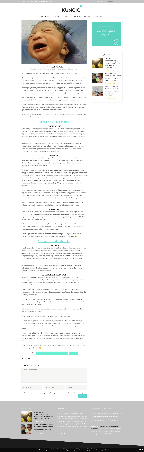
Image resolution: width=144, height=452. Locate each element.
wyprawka (73, 353)
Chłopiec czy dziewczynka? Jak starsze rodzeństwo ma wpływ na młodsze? (112, 63)
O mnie (36, 1)
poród (46, 353)
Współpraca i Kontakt (46, 1)
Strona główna (28, 1)
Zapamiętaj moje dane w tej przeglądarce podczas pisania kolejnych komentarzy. (53, 393)
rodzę (65, 353)
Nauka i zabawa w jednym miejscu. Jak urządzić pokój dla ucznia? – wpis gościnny (112, 91)
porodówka (56, 353)
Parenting (46, 69)
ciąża (39, 353)
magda (54, 69)
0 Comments (62, 69)
